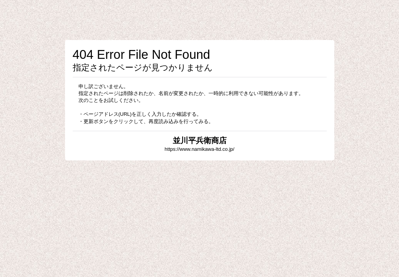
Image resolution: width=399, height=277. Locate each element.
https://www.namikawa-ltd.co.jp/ (199, 149)
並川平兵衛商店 (200, 140)
